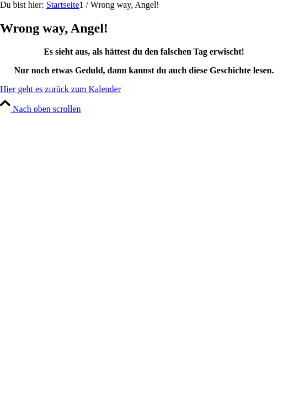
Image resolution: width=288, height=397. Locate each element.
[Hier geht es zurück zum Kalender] (60, 89)
